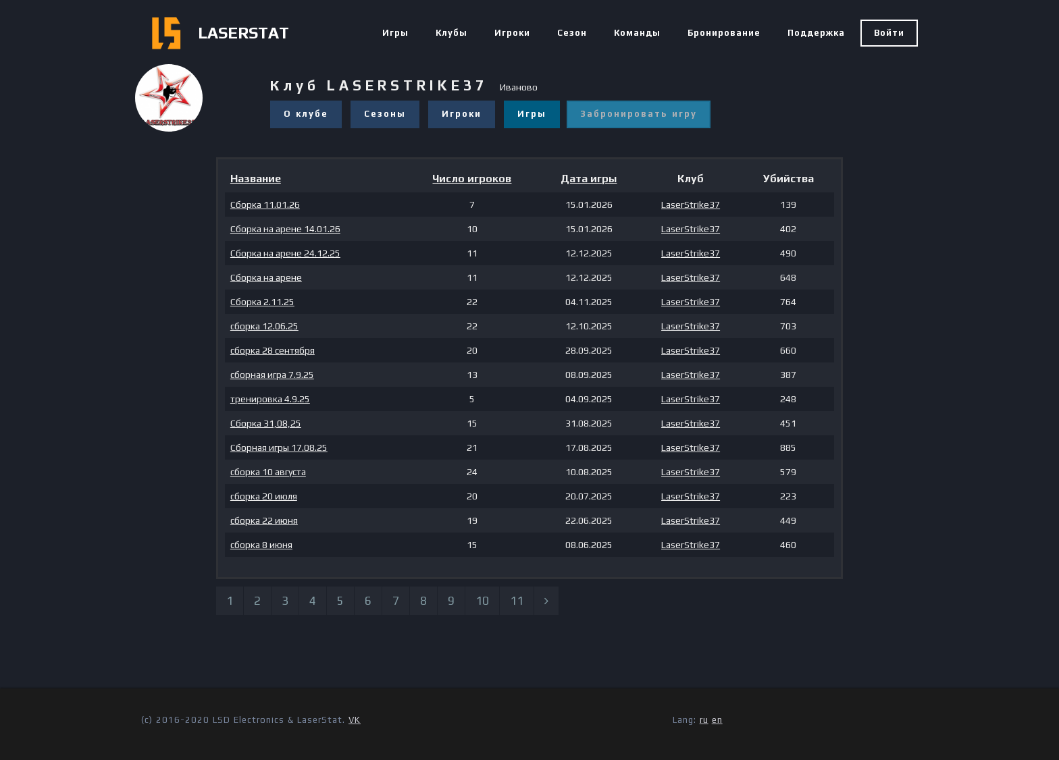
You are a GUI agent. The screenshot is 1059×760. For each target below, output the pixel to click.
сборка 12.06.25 (264, 326)
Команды (637, 33)
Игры (395, 33)
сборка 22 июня (264, 520)
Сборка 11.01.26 (265, 204)
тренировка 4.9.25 (270, 398)
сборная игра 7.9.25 (272, 374)
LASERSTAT (243, 33)
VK (354, 720)
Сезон (572, 33)
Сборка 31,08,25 (265, 423)
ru (704, 720)
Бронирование (724, 33)
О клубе (306, 114)
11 (516, 600)
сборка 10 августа (268, 471)
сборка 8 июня (261, 544)
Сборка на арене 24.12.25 (285, 253)
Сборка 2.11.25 (262, 301)
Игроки (512, 33)
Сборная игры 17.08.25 (279, 447)
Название (255, 178)
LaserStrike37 (690, 204)
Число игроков (471, 178)
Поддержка (816, 33)
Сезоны (385, 114)
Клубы (451, 33)
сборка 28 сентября (272, 350)
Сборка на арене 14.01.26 (285, 228)
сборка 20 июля (263, 496)
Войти (889, 33)
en (717, 720)
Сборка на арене (266, 277)
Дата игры (589, 178)
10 (482, 600)
